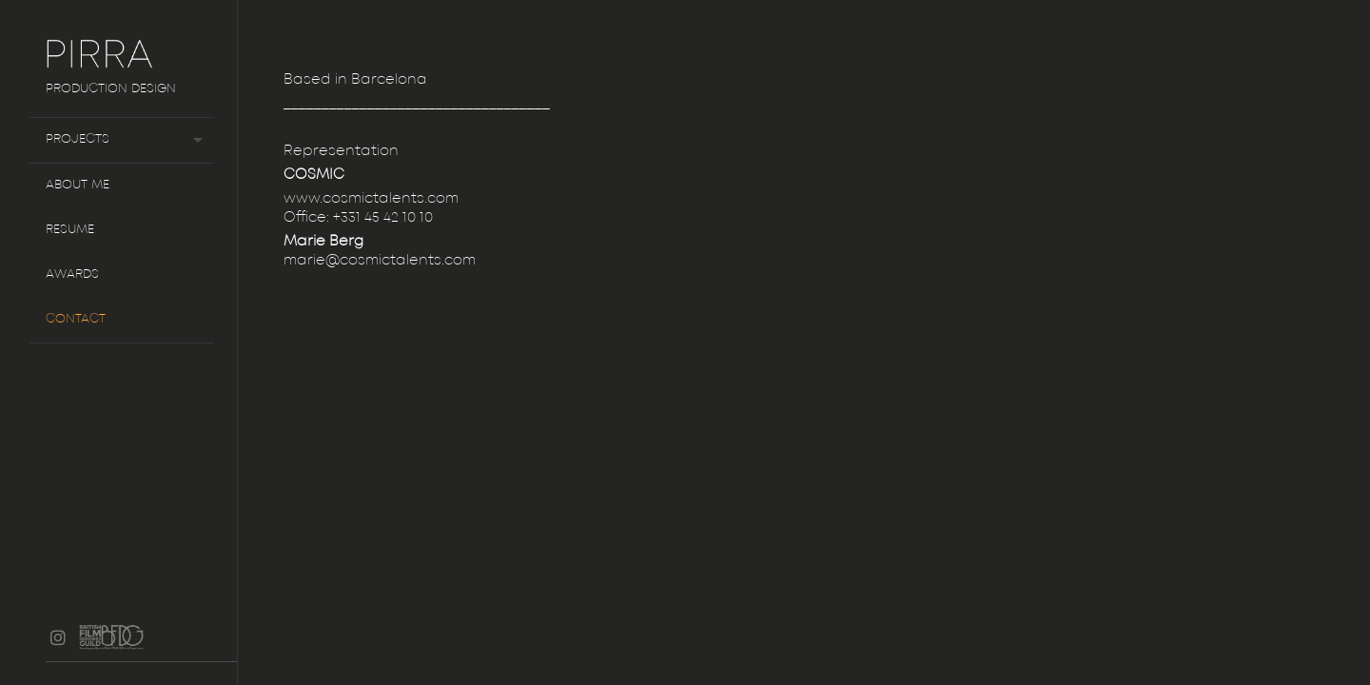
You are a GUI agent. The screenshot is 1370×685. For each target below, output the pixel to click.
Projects (77, 139)
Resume (70, 230)
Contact (76, 319)
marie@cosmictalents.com (380, 260)
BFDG (120, 647)
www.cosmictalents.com (371, 199)
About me (77, 185)
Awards (72, 274)
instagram (57, 637)
